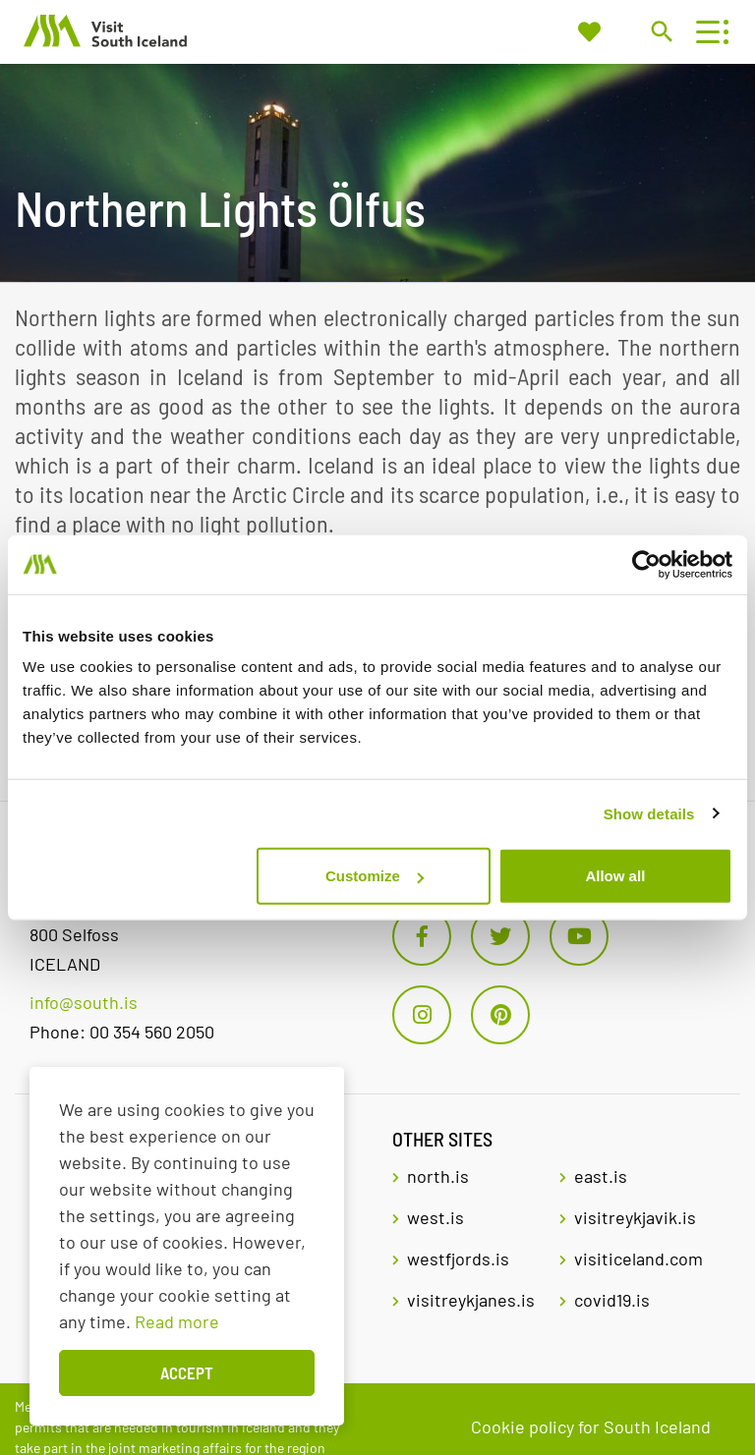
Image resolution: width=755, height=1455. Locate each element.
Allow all (615, 875)
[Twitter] (500, 936)
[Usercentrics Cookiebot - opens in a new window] (646, 564)
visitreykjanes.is (471, 1300)
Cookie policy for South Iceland (591, 1426)
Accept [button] (186, 1372)
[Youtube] (579, 936)
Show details (649, 813)
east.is (600, 1176)
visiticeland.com (638, 1258)
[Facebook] (421, 936)
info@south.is (83, 1002)
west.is (435, 1217)
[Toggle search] (661, 31)
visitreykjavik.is (635, 1217)
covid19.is (612, 1300)
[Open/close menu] (707, 32)
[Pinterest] (500, 1014)
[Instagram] (421, 1014)
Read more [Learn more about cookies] (177, 1321)
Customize (374, 875)
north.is (438, 1176)
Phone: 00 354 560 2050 (121, 1031)
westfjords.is (458, 1258)
